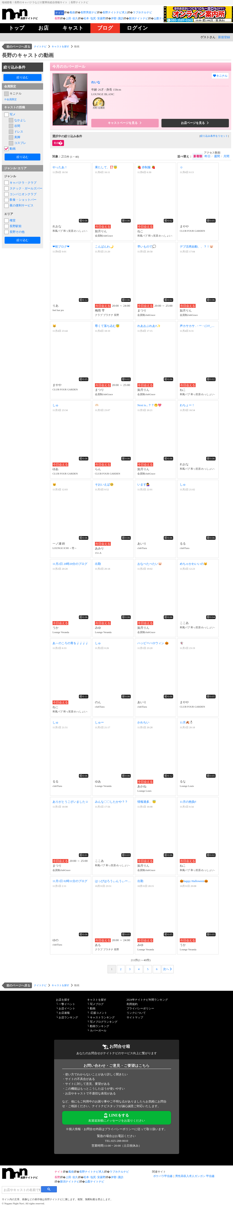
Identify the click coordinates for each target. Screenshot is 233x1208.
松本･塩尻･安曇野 (94, 18)
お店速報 (64, 1012)
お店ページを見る (195, 123)
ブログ (105, 28)
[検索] (21, 1189)
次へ (167, 969)
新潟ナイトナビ (138, 18)
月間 (226, 156)
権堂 (13, 220)
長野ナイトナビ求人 (115, 12)
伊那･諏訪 (117, 18)
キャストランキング (102, 1017)
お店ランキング (68, 1017)
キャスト (72, 28)
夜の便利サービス (21, 205)
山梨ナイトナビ (163, 18)
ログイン (137, 28)
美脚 (17, 137)
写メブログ (97, 1004)
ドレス (18, 131)
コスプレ (20, 143)
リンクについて (136, 1012)
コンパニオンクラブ (23, 194)
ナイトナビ (40, 46)
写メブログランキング (103, 1021)
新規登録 (224, 37)
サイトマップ (135, 1017)
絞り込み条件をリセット (214, 135)
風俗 (72, 12)
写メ (13, 114)
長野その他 (17, 232)
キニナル (16, 93)
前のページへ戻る (18, 46)
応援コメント (99, 1012)
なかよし (20, 120)
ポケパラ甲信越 (162, 1176)
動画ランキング (99, 1026)
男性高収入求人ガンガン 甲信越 (194, 1176)
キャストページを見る (125, 123)
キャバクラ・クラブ (23, 182)
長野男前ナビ (88, 12)
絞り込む (22, 77)
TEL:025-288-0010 (116, 1140)
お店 (43, 28)
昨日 (208, 156)
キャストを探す (60, 46)
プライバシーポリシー (140, 1008)
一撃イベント (67, 1004)
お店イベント (67, 1008)
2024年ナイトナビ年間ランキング (147, 999)
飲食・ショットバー (23, 199)
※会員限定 (10, 99)
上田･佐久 (72, 18)
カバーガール (98, 1030)
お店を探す (63, 999)
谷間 (17, 126)
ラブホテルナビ (142, 12)
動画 (13, 148)
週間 (217, 156)
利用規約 (132, 1004)
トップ (17, 28)
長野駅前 (16, 226)
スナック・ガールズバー (25, 188)
